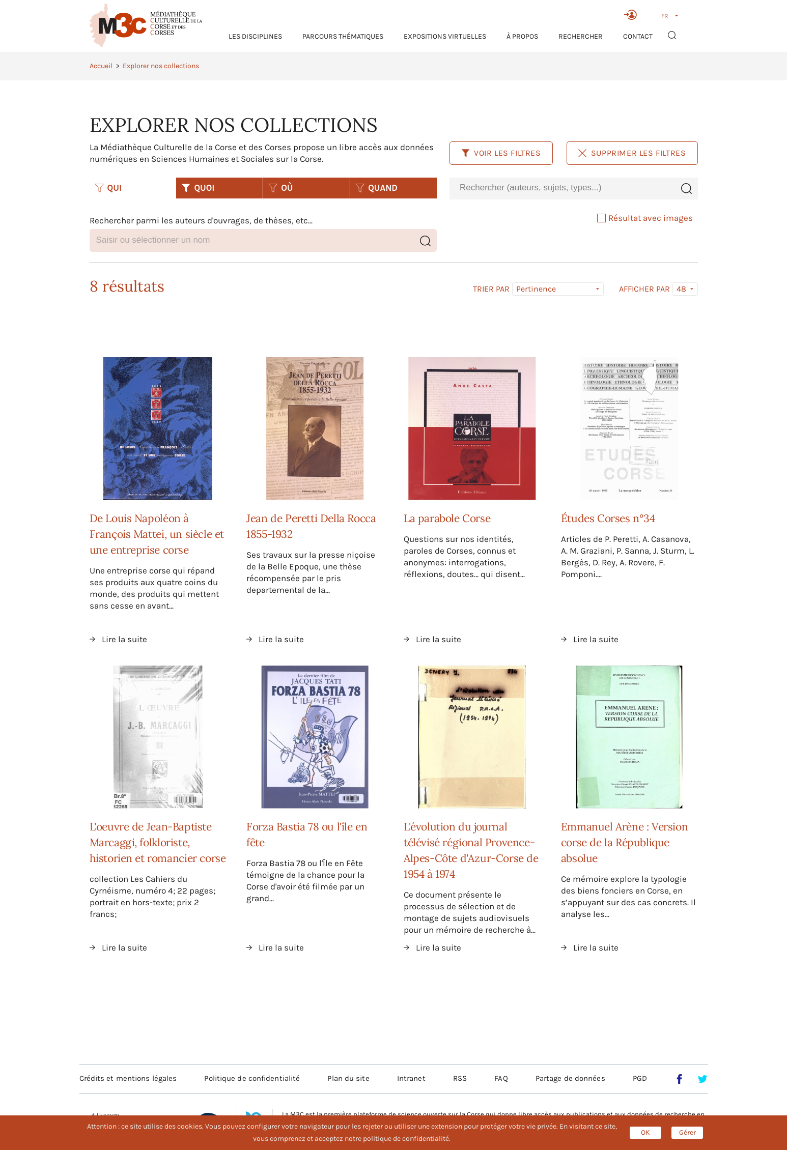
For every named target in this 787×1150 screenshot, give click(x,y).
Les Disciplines (255, 36)
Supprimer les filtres (632, 153)
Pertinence (536, 289)
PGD (640, 1078)
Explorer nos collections (161, 66)
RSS (460, 1078)
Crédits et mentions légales (128, 1078)
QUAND (376, 188)
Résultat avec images (645, 218)
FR (664, 15)
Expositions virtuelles (445, 36)
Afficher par (644, 289)
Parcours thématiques (342, 36)
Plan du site (348, 1078)
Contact (638, 36)
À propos (522, 36)
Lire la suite (124, 639)
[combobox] (561, 188)
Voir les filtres (501, 153)
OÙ (280, 188)
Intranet (411, 1078)
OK (645, 1132)
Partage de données (570, 1078)
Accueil (101, 66)
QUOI (197, 188)
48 (681, 289)
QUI (108, 188)
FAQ (501, 1078)
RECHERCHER (580, 36)
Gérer (687, 1132)
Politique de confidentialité (252, 1078)
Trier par (491, 289)
